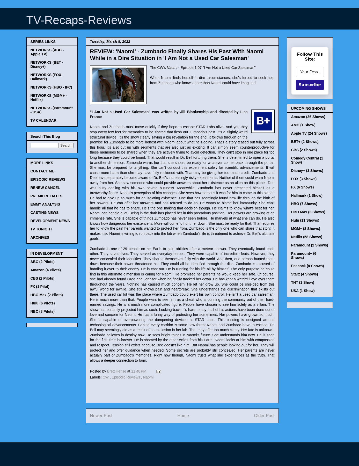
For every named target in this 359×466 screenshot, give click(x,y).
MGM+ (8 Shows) (305, 229)
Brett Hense (117, 371)
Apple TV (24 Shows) (309, 133)
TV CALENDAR (43, 120)
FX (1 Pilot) (40, 287)
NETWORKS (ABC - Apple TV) (47, 52)
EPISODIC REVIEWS (48, 179)
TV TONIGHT (42, 229)
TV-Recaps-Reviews (79, 20)
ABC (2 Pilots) (43, 262)
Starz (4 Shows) (304, 274)
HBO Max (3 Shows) (308, 212)
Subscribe (310, 84)
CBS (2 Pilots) (43, 278)
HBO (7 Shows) (304, 204)
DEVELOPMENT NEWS (50, 221)
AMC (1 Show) (303, 125)
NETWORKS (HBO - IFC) (51, 87)
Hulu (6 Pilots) (43, 303)
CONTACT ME (42, 171)
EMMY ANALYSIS (45, 204)
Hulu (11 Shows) (305, 220)
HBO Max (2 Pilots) (47, 295)
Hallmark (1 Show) (307, 195)
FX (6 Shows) (302, 187)
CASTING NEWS (45, 212)
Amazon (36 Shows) (308, 117)
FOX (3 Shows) (304, 179)
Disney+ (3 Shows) (307, 171)
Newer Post (101, 415)
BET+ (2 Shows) (305, 142)
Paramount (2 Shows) (309, 245)
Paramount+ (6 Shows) (304, 255)
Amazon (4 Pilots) (46, 270)
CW (106, 377)
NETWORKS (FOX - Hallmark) (47, 77)
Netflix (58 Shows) (307, 237)
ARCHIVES (40, 237)
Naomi (148, 377)
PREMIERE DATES (46, 196)
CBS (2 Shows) (304, 150)
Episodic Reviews (126, 377)
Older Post (264, 415)
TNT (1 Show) (302, 282)
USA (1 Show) (303, 291)
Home (183, 415)
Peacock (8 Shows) (307, 266)
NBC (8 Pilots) (43, 311)
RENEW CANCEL (45, 188)
